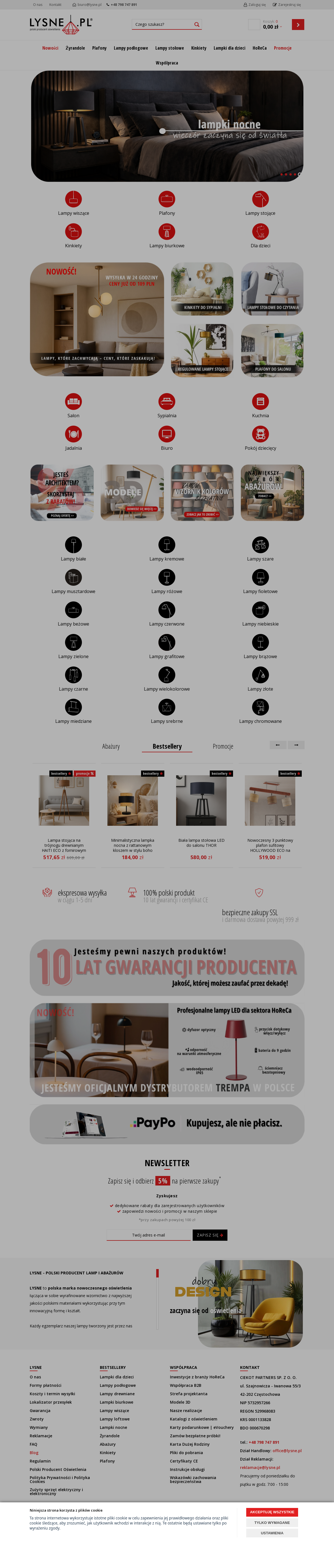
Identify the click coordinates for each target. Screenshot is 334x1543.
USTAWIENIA (272, 1533)
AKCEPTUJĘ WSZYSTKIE (272, 1512)
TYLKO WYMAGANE (272, 1523)
